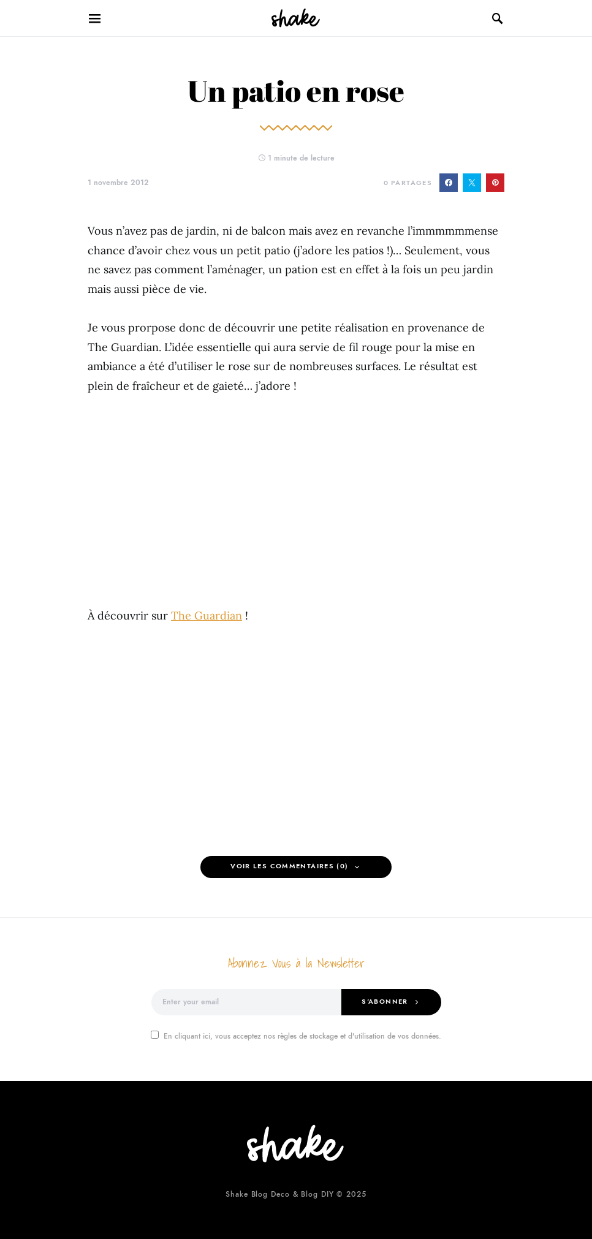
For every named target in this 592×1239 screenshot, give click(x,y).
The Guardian (206, 615)
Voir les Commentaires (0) (289, 866)
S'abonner (385, 1001)
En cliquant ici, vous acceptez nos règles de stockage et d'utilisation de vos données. (296, 1036)
